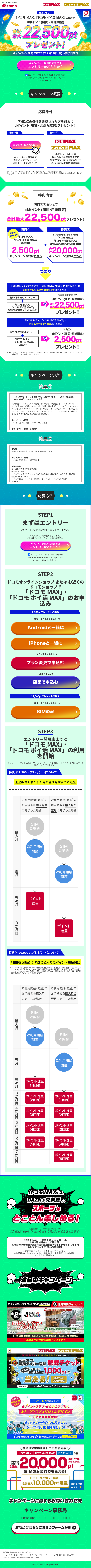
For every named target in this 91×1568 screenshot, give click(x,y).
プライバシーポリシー (38, 1555)
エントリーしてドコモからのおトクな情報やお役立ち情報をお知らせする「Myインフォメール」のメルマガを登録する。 (46, 78)
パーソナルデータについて (12, 1555)
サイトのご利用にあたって (63, 1555)
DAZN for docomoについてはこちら (15, 1552)
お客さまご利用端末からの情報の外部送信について (21, 1557)
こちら (38, 256)
